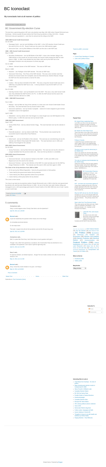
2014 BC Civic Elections (78, 229)
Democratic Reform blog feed (83, 408)
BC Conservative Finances (90, 171)
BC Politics (12, 195)
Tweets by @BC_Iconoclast (80, 49)
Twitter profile (78, 260)
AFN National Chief (94, 230)
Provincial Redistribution (79, 249)
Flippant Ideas (87, 244)
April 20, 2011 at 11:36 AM (17, 211)
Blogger (60, 462)
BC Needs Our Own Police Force (84, 130)
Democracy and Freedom (86, 234)
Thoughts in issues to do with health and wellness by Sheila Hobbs (86, 415)
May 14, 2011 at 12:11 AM (17, 259)
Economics (76, 236)
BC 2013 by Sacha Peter (81, 393)
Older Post (65, 276)
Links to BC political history (82, 58)
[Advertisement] (83, 34)
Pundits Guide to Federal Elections (84, 395)
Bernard (12, 216)
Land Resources (78, 246)
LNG (95, 244)
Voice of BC (78, 406)
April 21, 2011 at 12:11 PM (17, 247)
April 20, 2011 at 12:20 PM (17, 231)
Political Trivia (93, 247)
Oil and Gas (82, 248)
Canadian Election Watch (81, 391)
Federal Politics (80, 242)
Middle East (90, 246)
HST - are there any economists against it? (86, 183)
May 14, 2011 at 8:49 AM (17, 269)
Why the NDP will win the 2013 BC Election (86, 193)
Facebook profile (79, 258)
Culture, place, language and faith (84, 410)
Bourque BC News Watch (82, 401)
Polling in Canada (79, 140)
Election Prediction (83, 238)
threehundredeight (80, 397)
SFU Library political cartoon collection (85, 404)
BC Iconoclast (17, 8)
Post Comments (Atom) (19, 279)
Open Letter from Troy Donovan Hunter (85, 202)
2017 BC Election (81, 230)
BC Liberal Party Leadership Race (84, 121)
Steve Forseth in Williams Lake (83, 389)
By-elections (95, 233)
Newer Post (9, 276)
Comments (92, 312)
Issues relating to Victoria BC (82, 412)
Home (37, 276)
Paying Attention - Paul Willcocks (84, 418)
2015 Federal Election (92, 229)
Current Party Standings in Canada (84, 56)
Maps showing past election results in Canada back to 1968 (85, 386)
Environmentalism (90, 240)
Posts (91, 309)
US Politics (83, 251)
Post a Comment (12, 272)
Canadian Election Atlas (81, 399)
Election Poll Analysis (91, 236)
